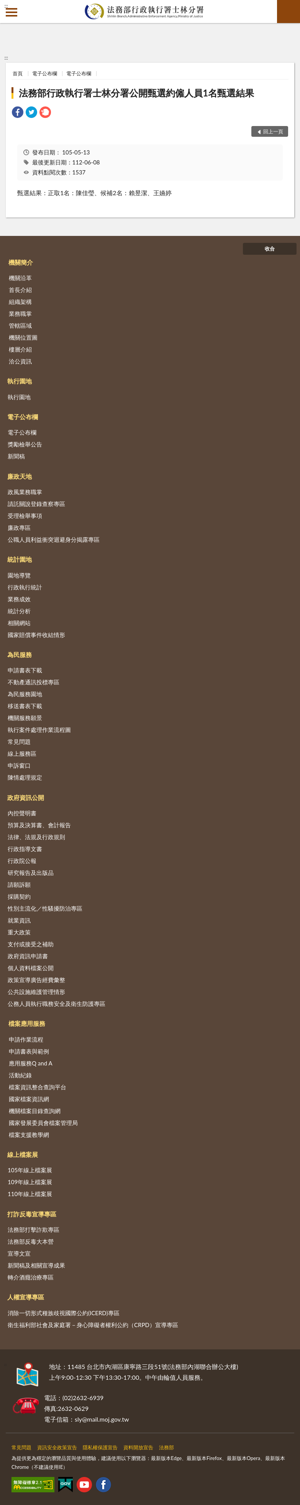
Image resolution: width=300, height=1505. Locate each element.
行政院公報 (22, 860)
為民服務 (19, 654)
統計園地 (19, 559)
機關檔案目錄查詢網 (35, 1110)
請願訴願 (19, 884)
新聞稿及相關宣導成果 (36, 1265)
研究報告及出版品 (31, 872)
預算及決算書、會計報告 (39, 824)
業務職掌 (20, 313)
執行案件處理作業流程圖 (39, 729)
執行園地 (19, 381)
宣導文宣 (19, 1253)
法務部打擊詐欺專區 (33, 1229)
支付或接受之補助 (31, 944)
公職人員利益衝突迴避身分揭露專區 (54, 539)
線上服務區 (22, 753)
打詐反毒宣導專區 (31, 1214)
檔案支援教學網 (29, 1134)
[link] (17, 113)
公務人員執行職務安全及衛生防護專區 (56, 1003)
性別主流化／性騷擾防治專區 (45, 908)
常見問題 (19, 741)
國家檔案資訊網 (29, 1098)
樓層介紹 (20, 349)
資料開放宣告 (138, 1447)
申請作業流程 (26, 1039)
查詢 (288, 11)
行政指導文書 (25, 848)
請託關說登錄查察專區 (36, 503)
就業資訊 (19, 920)
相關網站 (19, 622)
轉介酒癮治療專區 (31, 1277)
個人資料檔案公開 (31, 967)
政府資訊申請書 (28, 955)
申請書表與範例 (29, 1051)
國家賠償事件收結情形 (36, 634)
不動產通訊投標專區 (33, 682)
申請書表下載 (25, 670)
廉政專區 (19, 527)
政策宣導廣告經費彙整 (36, 979)
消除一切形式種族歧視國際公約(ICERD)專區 (64, 1312)
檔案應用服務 (26, 1023)
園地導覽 (19, 575)
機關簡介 (20, 262)
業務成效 (19, 599)
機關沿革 (20, 277)
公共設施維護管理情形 (36, 991)
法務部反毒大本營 (31, 1241)
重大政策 (19, 932)
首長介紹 (20, 289)
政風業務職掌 (25, 491)
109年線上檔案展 (30, 1181)
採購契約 (19, 896)
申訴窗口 (19, 765)
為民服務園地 (25, 693)
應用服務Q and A (30, 1063)
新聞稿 (16, 456)
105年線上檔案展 (30, 1169)
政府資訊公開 (25, 797)
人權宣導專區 (25, 1297)
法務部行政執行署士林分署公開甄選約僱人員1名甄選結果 (136, 92)
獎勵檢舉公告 (25, 444)
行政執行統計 (25, 587)
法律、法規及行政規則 (36, 836)
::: (6, 6)
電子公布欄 (44, 73)
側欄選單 (11, 12)
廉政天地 (19, 476)
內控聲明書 (22, 813)
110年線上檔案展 (30, 1193)
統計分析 (19, 610)
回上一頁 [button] (273, 131)
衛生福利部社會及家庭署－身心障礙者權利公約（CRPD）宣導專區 (93, 1324)
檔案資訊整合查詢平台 (37, 1087)
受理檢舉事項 (25, 515)
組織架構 (20, 301)
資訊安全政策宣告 (57, 1447)
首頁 (18, 73)
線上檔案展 (22, 1154)
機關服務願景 (25, 717)
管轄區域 (20, 325)
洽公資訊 (20, 361)
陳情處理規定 (25, 777)
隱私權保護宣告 (100, 1447)
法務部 (166, 1447)
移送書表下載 (25, 705)
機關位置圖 (23, 337)
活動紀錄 (20, 1075)
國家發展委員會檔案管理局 (43, 1122)
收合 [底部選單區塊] (270, 249)
